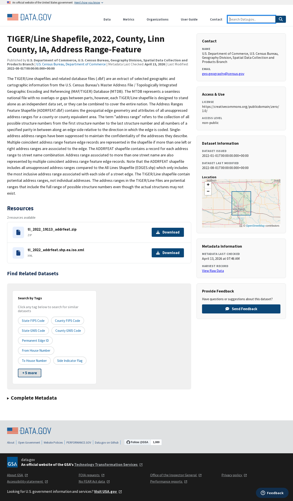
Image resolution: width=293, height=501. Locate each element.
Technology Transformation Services (108, 464)
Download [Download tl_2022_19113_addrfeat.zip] (168, 232)
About (10, 442)
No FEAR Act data (94, 481)
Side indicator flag (70, 361)
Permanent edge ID (35, 340)
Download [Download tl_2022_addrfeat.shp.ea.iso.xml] (168, 252)
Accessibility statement (27, 481)
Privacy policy (234, 475)
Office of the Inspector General (176, 475)
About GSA (17, 475)
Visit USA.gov (108, 491)
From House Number (36, 350)
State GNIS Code (33, 330)
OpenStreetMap (255, 225)
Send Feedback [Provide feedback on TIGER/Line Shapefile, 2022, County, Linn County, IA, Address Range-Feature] (241, 308)
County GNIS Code (68, 330)
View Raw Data (213, 270)
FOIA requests (92, 475)
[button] (208, 185)
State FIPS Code (33, 321)
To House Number (34, 361)
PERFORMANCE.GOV (78, 442)
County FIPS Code (67, 321)
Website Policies (53, 442)
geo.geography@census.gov (223, 73)
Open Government (29, 442)
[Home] (29, 17)
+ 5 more (29, 372)
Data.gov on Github (107, 442)
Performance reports (168, 481)
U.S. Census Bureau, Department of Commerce (71, 64)
